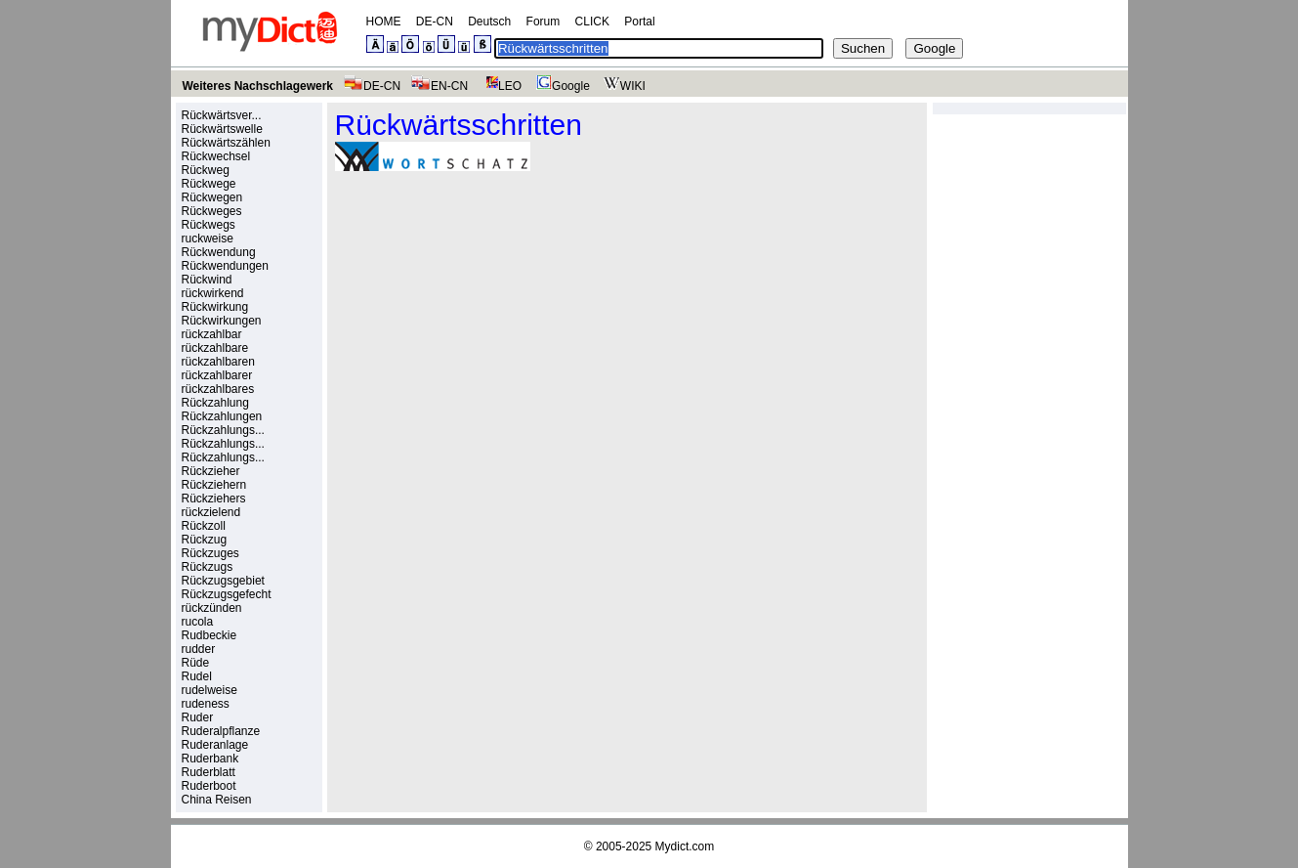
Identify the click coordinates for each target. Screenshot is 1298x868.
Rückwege (209, 184)
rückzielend (211, 512)
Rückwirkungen (222, 320)
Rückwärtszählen (226, 143)
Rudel (197, 676)
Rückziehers (214, 498)
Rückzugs (207, 567)
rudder (199, 649)
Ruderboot (209, 786)
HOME (383, 21)
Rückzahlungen (222, 416)
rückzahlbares (218, 389)
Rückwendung (219, 252)
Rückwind (207, 279)
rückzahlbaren (218, 362)
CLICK (592, 21)
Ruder (198, 717)
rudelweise (209, 690)
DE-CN (434, 21)
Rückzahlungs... (223, 430)
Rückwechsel (216, 156)
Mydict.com (685, 846)
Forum (543, 21)
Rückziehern (214, 485)
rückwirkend (213, 293)
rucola (198, 622)
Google (560, 86)
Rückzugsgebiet (223, 580)
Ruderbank (210, 758)
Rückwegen (212, 197)
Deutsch (489, 21)
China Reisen (217, 799)
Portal (639, 21)
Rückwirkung (215, 307)
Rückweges (212, 211)
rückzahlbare (215, 348)
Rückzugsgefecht (227, 594)
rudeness (206, 704)
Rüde (196, 663)
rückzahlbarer (217, 375)
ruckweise (207, 238)
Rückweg (206, 170)
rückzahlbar (212, 334)
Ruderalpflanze (221, 731)
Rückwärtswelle (222, 129)
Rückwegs (208, 225)
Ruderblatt (208, 772)
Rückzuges (210, 553)
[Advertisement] (499, 321)
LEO (500, 86)
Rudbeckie (209, 635)
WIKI (623, 86)
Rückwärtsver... (222, 115)
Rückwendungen (225, 266)
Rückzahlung (215, 403)
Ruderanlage (215, 745)
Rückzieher (211, 471)
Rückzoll (204, 526)
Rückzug (205, 539)
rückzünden (212, 608)
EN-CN (439, 86)
